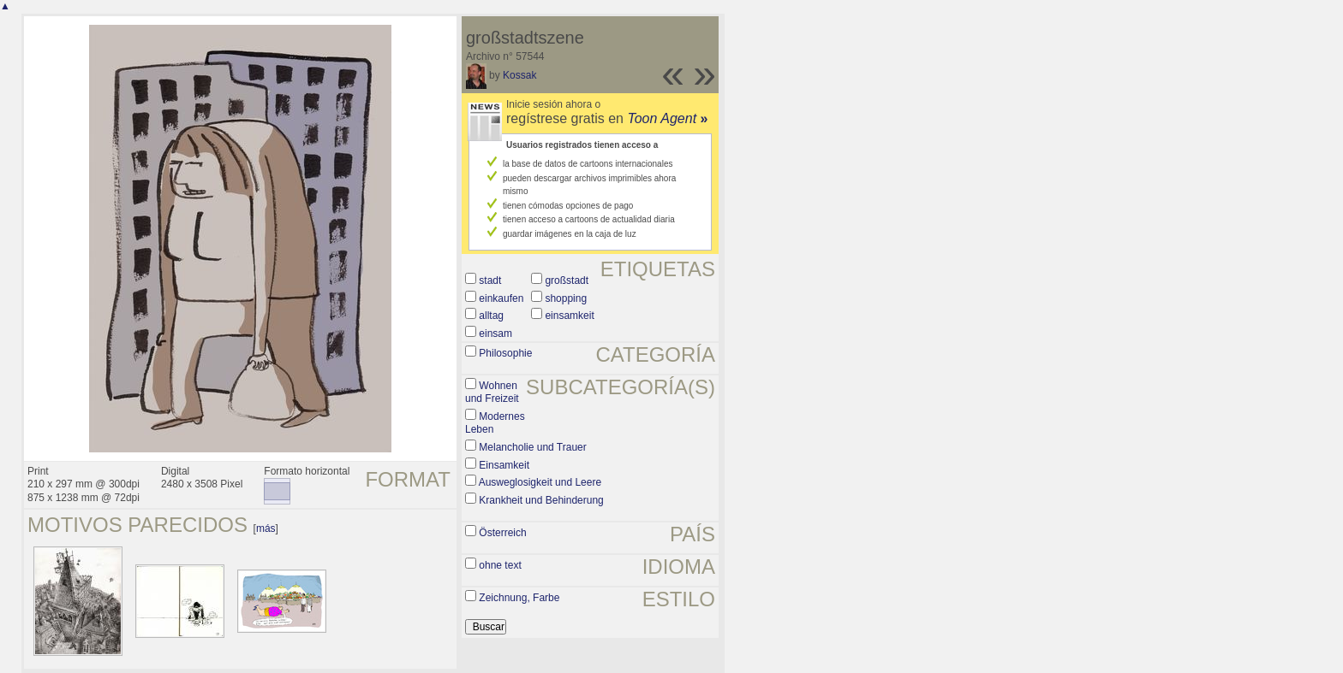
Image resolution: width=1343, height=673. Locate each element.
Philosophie (505, 353)
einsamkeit (569, 316)
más (266, 528)
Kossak (519, 75)
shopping (566, 298)
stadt (490, 280)
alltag (491, 316)
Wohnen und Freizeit (492, 392)
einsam (495, 333)
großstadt (566, 280)
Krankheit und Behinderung (541, 500)
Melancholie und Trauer (532, 447)
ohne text (500, 565)
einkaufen (501, 298)
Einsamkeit (504, 465)
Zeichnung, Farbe (519, 598)
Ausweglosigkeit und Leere (540, 482)
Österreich (502, 533)
